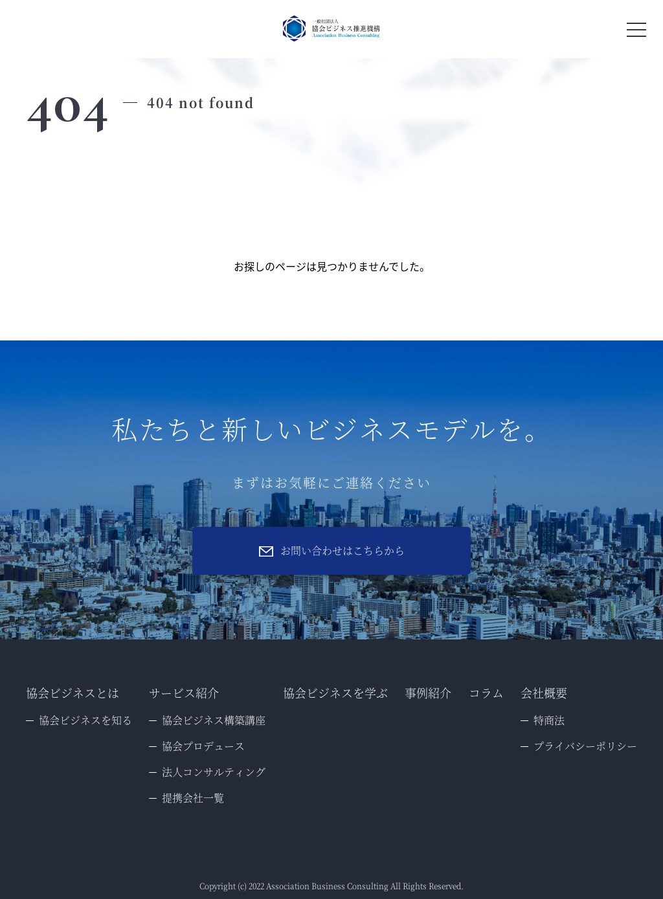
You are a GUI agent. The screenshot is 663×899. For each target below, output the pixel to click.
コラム (486, 692)
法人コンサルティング (213, 771)
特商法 (549, 720)
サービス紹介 (184, 692)
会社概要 (544, 692)
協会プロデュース (203, 745)
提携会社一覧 (193, 797)
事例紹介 (428, 692)
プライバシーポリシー (585, 745)
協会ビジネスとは (72, 692)
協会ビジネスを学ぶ (335, 692)
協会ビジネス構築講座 (213, 720)
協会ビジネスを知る (85, 720)
